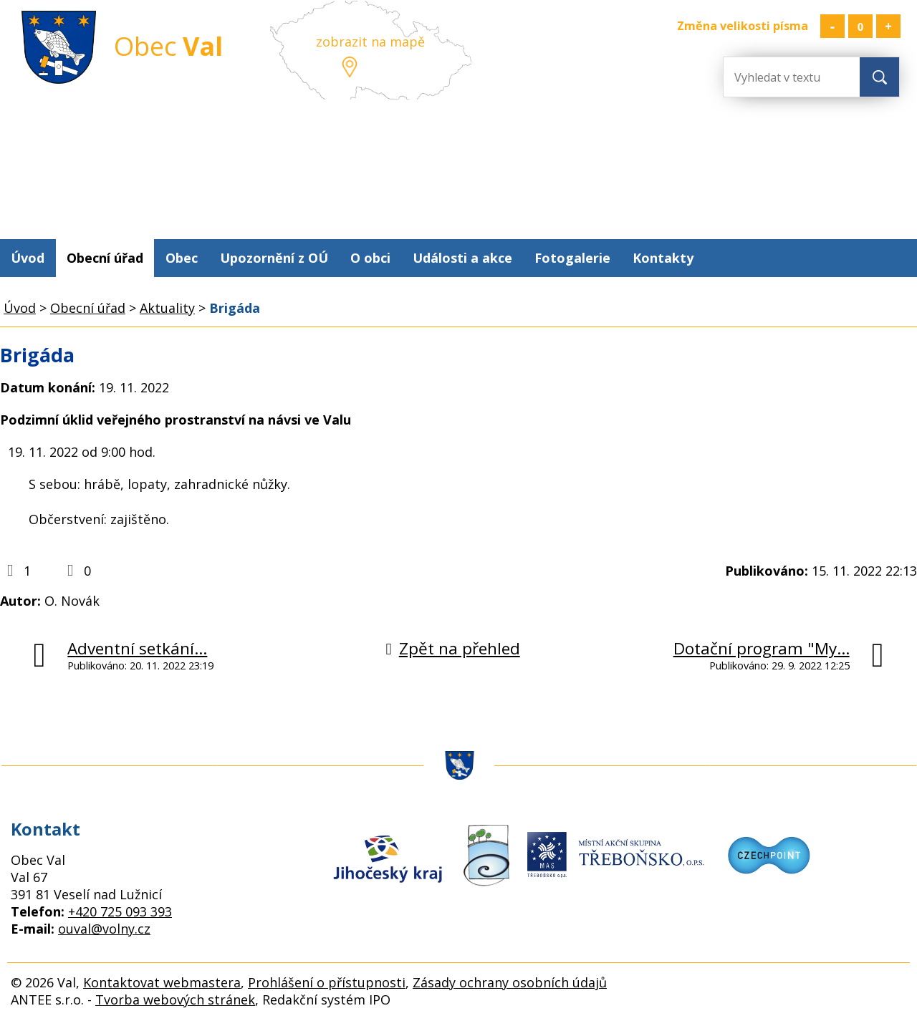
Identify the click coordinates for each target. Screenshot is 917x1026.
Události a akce (462, 257)
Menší (832, 26)
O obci (370, 257)
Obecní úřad (105, 257)
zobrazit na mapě (370, 41)
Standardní (860, 26)
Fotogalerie (572, 257)
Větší (888, 26)
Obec (181, 257)
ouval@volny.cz (104, 928)
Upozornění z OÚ (274, 257)
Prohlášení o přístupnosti (326, 982)
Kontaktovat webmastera (162, 982)
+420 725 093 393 (120, 911)
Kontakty (663, 257)
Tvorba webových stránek (175, 999)
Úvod (27, 257)
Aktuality (167, 307)
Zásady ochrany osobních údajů (510, 982)
